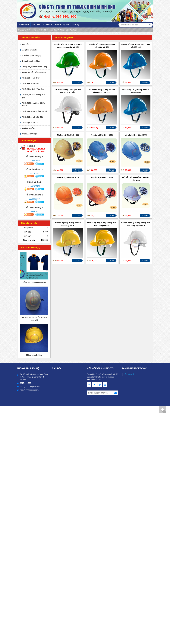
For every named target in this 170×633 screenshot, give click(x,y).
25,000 (128, 170)
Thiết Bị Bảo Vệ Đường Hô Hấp (35, 111)
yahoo (29, 163)
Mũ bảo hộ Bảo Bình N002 (102, 177)
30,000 (94, 170)
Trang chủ (24, 25)
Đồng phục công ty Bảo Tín (34, 282)
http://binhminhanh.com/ (29, 390)
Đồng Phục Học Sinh (31, 61)
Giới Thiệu (36, 25)
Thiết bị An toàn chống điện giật (34, 96)
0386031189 (34, 199)
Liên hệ (76, 25)
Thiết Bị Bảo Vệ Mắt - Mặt (32, 117)
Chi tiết (77, 82)
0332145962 (34, 173)
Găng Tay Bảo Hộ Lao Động (34, 72)
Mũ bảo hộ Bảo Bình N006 (68, 135)
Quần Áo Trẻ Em (29, 128)
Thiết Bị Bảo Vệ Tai (30, 123)
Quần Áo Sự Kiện (29, 134)
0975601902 (34, 161)
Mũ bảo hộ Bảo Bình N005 (102, 135)
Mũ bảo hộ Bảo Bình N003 (68, 177)
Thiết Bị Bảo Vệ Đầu (49, 30)
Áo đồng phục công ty (31, 55)
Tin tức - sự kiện (62, 25)
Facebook (129, 374)
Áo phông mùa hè (29, 50)
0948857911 (34, 211)
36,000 (94, 82)
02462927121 (34, 186)
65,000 (60, 82)
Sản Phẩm (47, 25)
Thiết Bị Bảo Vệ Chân (31, 78)
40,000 (60, 170)
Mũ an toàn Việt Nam (68, 30)
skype (40, 163)
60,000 (60, 128)
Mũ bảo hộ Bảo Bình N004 (136, 135)
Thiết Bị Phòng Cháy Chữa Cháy (33, 104)
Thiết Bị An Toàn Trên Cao (33, 89)
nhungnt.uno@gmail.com (30, 386)
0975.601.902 (36, 148)
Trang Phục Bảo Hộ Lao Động (34, 67)
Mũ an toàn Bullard (34, 355)
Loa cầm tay (27, 44)
